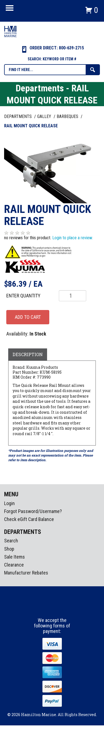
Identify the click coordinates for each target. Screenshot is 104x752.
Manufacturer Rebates (26, 573)
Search (11, 540)
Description (28, 354)
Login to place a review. (72, 237)
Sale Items (14, 557)
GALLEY (44, 116)
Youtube (62, 607)
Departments (18, 116)
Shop (9, 549)
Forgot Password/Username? (33, 511)
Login (9, 503)
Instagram (52, 607)
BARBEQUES (68, 116)
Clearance (14, 565)
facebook (42, 607)
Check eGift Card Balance (29, 519)
